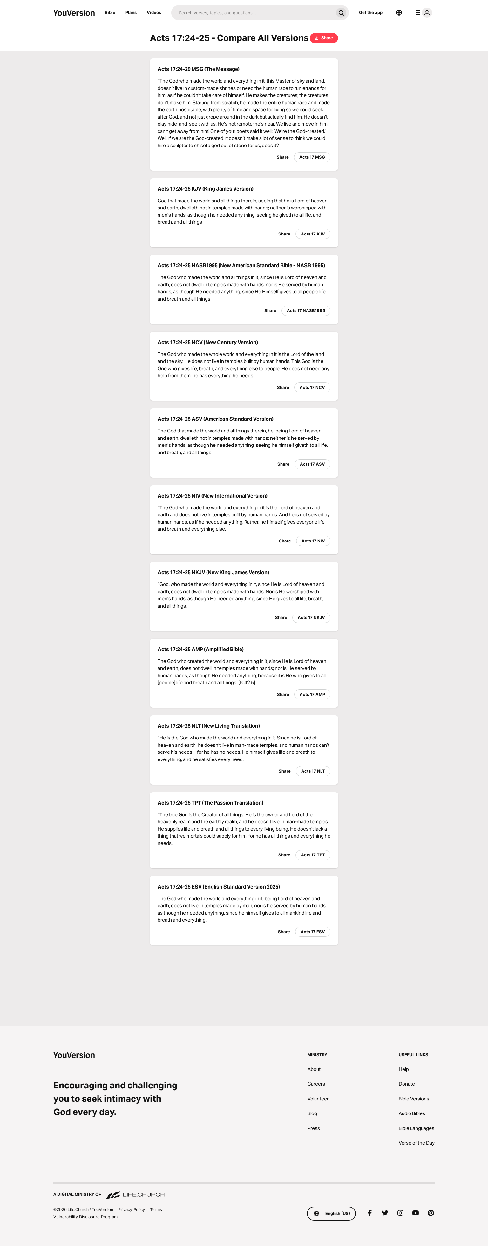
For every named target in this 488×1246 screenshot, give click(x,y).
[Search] (252, 13)
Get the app (371, 12)
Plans (131, 12)
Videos (154, 12)
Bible (110, 12)
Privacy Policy (131, 1209)
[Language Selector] (399, 12)
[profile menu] (422, 12)
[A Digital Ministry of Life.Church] (244, 1191)
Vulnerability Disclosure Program (85, 1216)
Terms (156, 1209)
